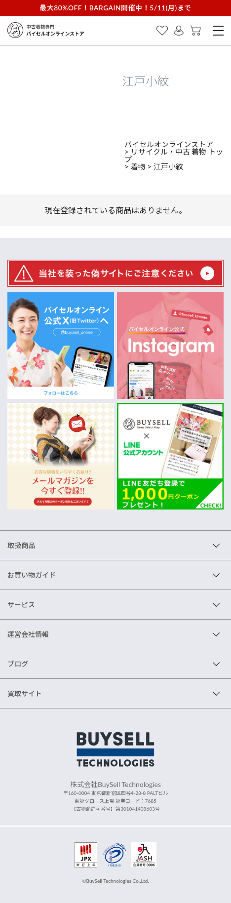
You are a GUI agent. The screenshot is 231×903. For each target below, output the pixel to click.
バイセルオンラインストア (168, 144)
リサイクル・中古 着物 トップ (173, 155)
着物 (138, 166)
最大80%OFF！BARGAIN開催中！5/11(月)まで (115, 7)
